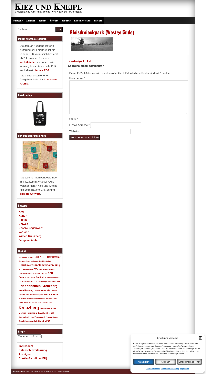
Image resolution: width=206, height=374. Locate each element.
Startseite (18, 20)
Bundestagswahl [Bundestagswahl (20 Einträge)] (26, 269)
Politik (23, 219)
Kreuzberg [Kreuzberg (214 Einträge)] (29, 307)
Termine (42, 20)
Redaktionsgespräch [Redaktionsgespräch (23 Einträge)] (28, 321)
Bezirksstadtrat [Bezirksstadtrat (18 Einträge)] (45, 261)
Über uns (54, 20)
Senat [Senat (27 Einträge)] (41, 321)
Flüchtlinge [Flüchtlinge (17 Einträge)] (42, 281)
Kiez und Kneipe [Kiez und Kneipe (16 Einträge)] (50, 299)
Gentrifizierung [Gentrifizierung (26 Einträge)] (26, 290)
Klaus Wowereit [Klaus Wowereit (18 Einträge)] (25, 303)
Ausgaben (30, 20)
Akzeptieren (143, 362)
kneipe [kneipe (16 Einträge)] (34, 303)
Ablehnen (165, 362)
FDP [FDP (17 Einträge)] (35, 281)
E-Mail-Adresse (79, 124)
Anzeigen (98, 20)
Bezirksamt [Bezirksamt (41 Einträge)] (53, 257)
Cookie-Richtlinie (153, 369)
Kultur (23, 215)
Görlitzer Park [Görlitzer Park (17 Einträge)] (24, 294)
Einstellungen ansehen (189, 362)
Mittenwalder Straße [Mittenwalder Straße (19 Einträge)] (48, 309)
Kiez (21, 211)
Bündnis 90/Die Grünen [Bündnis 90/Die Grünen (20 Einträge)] (37, 274)
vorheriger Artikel (79, 61)
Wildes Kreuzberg (30, 236)
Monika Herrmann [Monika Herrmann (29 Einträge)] (28, 313)
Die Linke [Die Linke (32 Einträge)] (41, 277)
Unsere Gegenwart (31, 227)
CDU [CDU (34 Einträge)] (50, 273)
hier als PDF (41, 70)
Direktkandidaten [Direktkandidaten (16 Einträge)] (53, 277)
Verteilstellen (28, 62)
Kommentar (77, 78)
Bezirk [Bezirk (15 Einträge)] (44, 257)
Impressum (184, 369)
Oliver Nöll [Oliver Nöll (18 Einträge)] (49, 313)
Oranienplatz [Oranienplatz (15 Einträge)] (23, 317)
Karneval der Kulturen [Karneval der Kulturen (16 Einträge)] (35, 299)
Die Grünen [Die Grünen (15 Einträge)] (31, 277)
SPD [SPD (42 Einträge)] (47, 320)
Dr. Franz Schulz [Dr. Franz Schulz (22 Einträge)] (26, 281)
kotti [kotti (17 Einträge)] (51, 303)
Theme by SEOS (63, 371)
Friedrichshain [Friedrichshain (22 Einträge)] (53, 281)
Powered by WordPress (47, 371)
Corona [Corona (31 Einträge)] (22, 277)
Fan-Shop (66, 20)
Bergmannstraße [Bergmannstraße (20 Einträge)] (26, 257)
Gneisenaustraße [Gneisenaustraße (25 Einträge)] (42, 290)
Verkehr (23, 231)
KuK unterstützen (82, 20)
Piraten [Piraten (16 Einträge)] (31, 317)
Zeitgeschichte (28, 240)
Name (73, 118)
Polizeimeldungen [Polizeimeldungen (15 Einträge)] (52, 317)
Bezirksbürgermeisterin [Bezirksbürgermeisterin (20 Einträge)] (28, 261)
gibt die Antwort (30, 193)
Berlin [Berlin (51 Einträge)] (37, 256)
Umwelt (23, 223)
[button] (200, 338)
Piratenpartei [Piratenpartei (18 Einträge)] (40, 317)
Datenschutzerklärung (170, 369)
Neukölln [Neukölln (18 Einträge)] (41, 313)
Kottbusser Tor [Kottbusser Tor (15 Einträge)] (43, 303)
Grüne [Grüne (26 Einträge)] (54, 290)
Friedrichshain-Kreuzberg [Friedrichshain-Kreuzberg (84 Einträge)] (38, 286)
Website (74, 131)
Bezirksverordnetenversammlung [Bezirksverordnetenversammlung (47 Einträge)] (39, 265)
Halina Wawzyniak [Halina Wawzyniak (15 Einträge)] (36, 294)
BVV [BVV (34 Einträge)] (36, 269)
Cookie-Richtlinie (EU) (33, 358)
